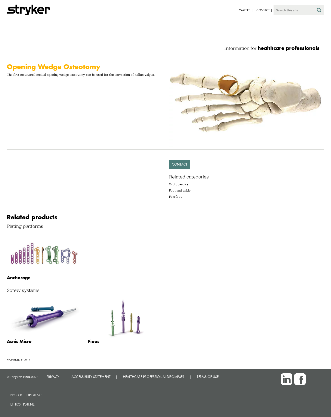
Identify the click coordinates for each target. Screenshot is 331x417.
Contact (179, 164)
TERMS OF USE (208, 377)
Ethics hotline (22, 404)
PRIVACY (53, 377)
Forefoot (175, 196)
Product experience (26, 395)
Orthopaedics (178, 184)
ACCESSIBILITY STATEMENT (91, 377)
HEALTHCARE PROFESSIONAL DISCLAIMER (153, 377)
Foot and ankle (180, 190)
